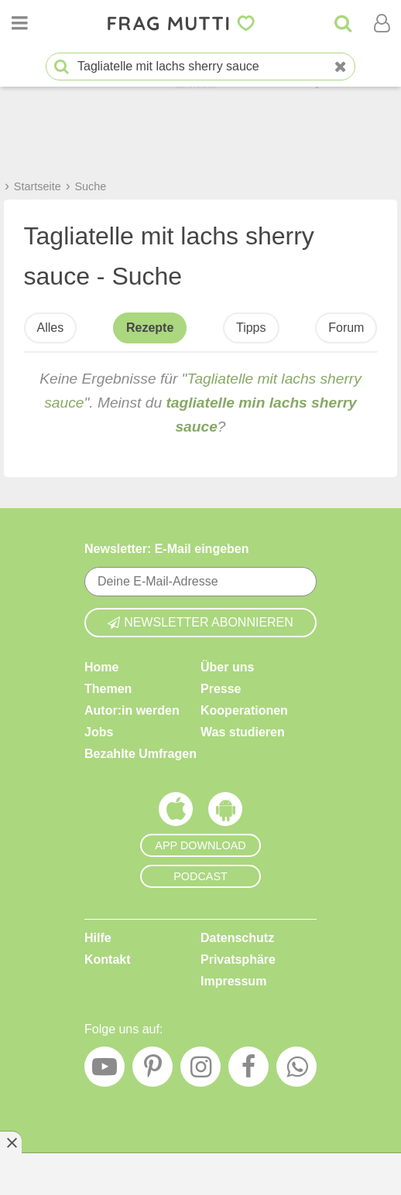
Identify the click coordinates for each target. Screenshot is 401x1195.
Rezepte (149, 327)
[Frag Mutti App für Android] (225, 812)
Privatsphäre (238, 958)
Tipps (251, 327)
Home (101, 666)
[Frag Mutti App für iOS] (176, 812)
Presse (221, 688)
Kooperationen (244, 709)
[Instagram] (200, 1070)
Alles (50, 327)
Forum (346, 327)
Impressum (233, 980)
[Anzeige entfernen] (11, 1142)
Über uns (227, 666)
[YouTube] (104, 1070)
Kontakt (107, 958)
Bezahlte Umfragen (140, 753)
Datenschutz (237, 937)
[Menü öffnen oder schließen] (19, 23)
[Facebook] (248, 1070)
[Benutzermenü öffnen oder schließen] (381, 23)
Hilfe (97, 937)
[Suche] (343, 23)
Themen (108, 688)
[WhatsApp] (296, 1070)
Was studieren (242, 731)
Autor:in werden (132, 709)
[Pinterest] (152, 1070)
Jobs (98, 731)
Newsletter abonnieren (200, 621)
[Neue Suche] (341, 67)
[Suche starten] (61, 67)
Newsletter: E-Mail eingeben (166, 548)
